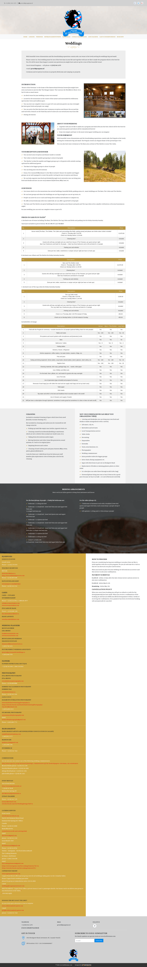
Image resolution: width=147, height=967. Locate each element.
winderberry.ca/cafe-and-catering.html (14, 831)
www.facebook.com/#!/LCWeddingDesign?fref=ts (17, 804)
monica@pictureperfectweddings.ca (13, 652)
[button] (123, 85)
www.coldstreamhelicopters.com (12, 906)
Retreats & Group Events (52, 37)
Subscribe (99, 940)
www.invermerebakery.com (10, 605)
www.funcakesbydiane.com (10, 619)
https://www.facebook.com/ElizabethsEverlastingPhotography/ (22, 705)
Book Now (120, 37)
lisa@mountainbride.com (10, 633)
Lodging (32, 37)
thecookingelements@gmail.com (12, 863)
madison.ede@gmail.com (10, 742)
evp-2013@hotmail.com (9, 707)
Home (25, 37)
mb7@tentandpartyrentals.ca (11, 793)
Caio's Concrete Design (107, 37)
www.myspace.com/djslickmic (11, 584)
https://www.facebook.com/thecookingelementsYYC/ (19, 868)
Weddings (39, 37)
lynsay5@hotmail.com (9, 802)
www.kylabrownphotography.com (13, 681)
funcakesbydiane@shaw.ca (10, 614)
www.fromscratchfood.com (10, 816)
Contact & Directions (79, 37)
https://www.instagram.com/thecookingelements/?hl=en (20, 866)
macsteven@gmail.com (9, 835)
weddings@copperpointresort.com (13, 886)
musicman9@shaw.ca (8, 573)
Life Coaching (93, 37)
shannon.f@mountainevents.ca (12, 644)
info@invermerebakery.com (11, 603)
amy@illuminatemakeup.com (11, 734)
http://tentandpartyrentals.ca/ (11, 786)
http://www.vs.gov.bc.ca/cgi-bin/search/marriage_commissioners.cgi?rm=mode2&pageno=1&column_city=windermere (40, 763)
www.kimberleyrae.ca (8, 692)
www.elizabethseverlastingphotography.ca (16, 702)
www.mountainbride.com (10, 635)
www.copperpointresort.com (11, 874)
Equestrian (66, 37)
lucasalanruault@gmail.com (11, 845)
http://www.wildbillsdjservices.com (13, 575)
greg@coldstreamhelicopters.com (13, 910)
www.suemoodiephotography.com (13, 715)
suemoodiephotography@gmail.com (14, 719)
